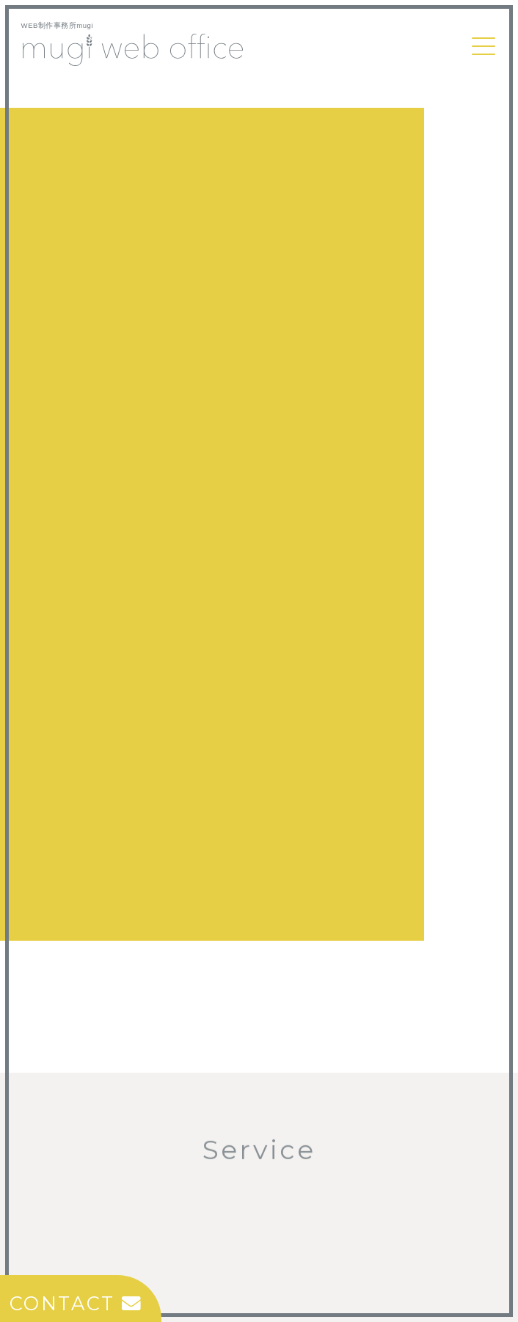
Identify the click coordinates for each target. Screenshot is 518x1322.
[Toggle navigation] (483, 46)
